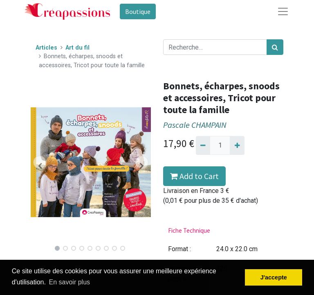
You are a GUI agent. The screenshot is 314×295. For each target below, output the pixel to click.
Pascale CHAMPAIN (195, 125)
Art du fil (77, 47)
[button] (40, 162)
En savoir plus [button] (69, 282)
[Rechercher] (275, 47)
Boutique (137, 11)
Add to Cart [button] (194, 176)
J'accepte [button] (273, 277)
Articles (46, 47)
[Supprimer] (203, 145)
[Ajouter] (237, 145)
